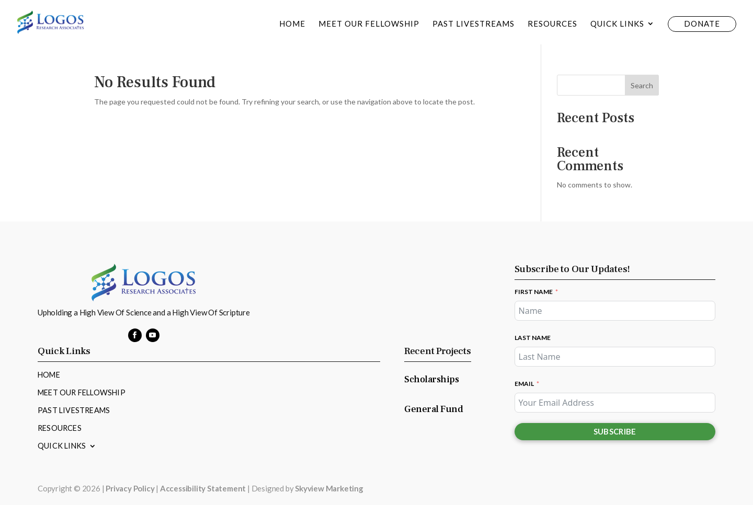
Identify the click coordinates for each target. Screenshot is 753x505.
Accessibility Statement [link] (203, 488)
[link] (50, 21)
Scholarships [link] (431, 379)
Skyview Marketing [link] (329, 488)
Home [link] (292, 24)
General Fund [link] (433, 409)
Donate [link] (702, 23)
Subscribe (615, 431)
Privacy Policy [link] (130, 488)
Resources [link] (552, 24)
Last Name (533, 338)
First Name (534, 292)
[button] (135, 335)
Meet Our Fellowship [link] (368, 24)
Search (642, 85)
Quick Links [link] (617, 24)
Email (524, 383)
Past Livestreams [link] (473, 24)
